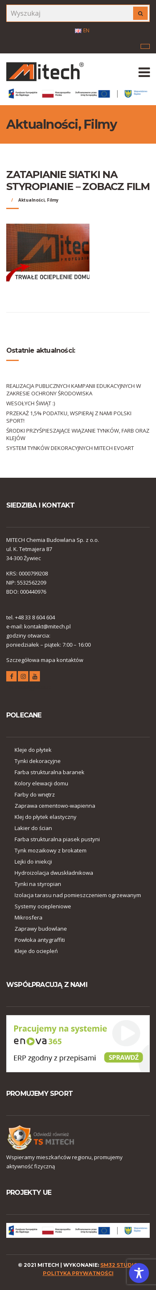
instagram (23, 677)
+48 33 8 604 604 (35, 617)
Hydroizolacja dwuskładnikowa (54, 872)
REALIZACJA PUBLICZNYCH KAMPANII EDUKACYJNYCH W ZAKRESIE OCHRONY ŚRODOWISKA (73, 389)
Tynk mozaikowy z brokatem (51, 850)
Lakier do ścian (33, 828)
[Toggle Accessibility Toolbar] (139, 1273)
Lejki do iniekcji (33, 861)
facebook (11, 677)
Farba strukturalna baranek (49, 772)
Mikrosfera (28, 917)
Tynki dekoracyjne (38, 761)
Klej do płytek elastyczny (46, 817)
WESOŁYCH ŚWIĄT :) (30, 403)
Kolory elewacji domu (41, 783)
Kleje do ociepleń (36, 951)
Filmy (53, 200)
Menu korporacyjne (145, 46)
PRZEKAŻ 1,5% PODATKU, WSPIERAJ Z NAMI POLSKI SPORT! (68, 416)
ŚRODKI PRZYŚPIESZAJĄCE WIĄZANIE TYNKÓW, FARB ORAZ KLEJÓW (77, 434)
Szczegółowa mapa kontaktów (44, 660)
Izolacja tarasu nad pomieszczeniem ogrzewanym (78, 895)
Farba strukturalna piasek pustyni (57, 839)
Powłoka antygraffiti (40, 939)
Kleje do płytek (33, 749)
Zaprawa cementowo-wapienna (55, 805)
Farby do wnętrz (35, 794)
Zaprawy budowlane (41, 928)
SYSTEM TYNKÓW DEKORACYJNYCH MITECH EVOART (70, 448)
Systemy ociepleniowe (43, 906)
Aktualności (31, 200)
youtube (35, 677)
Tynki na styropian (38, 884)
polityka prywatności (78, 1273)
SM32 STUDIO (119, 1265)
